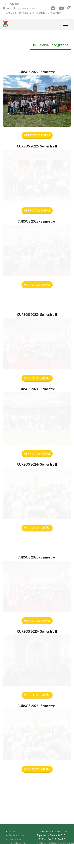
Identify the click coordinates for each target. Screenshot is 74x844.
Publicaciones (16, 835)
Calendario (15, 839)
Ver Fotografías (37, 135)
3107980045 (12, 4)
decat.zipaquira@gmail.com (21, 8)
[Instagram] (69, 8)
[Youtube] (61, 8)
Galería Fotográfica (50, 45)
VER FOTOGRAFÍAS (37, 210)
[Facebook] (53, 8)
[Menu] (65, 24)
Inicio (12, 831)
